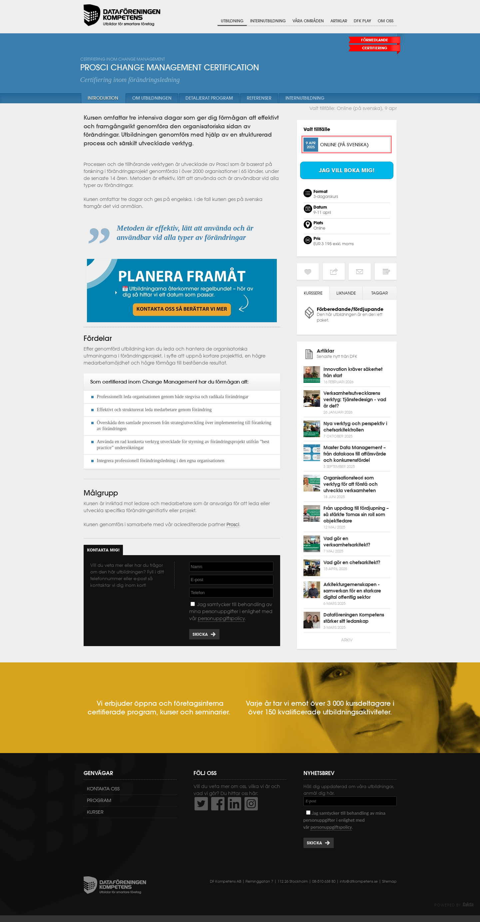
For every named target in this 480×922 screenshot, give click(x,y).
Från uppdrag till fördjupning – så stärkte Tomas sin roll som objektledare (356, 514)
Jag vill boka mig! (346, 170)
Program (99, 800)
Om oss (385, 20)
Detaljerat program (209, 98)
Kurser (95, 812)
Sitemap (389, 881)
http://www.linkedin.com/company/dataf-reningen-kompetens (234, 803)
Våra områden (308, 20)
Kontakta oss (103, 789)
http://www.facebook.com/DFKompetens (218, 803)
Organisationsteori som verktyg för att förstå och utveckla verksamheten (350, 484)
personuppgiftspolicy (221, 618)
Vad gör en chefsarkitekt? (351, 562)
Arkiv (346, 639)
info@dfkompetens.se (359, 881)
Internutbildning (268, 20)
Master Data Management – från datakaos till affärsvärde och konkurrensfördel (354, 454)
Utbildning (232, 20)
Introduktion (103, 98)
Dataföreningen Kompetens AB (122, 15)
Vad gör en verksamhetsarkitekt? (346, 541)
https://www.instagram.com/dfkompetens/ (251, 803)
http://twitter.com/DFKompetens (201, 803)
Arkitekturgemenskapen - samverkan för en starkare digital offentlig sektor (352, 590)
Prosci (233, 524)
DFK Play (362, 20)
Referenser (259, 98)
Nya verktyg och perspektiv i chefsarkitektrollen (355, 427)
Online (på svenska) (344, 144)
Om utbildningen (152, 98)
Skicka (200, 634)
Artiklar (338, 20)
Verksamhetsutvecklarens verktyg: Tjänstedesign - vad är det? (354, 399)
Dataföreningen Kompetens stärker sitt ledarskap (353, 618)
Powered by (453, 905)
